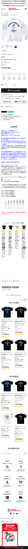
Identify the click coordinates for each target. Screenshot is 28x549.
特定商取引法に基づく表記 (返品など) (11, 116)
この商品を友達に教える (8, 118)
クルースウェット (13, 15)
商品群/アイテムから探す (7, 521)
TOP (2, 13)
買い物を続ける (6, 119)
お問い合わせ (7, 102)
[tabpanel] (14, 30)
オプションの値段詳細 (7, 114)
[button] (4, 247)
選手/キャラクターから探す (7, 518)
